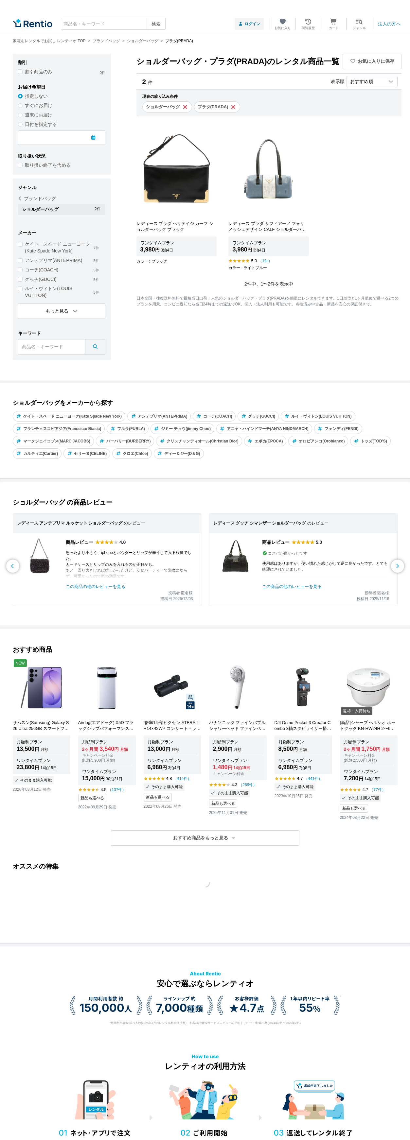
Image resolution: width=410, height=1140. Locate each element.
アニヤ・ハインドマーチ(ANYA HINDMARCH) (264, 428)
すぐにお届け (38, 105)
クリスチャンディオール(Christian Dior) (199, 441)
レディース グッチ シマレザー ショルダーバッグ (259, 523)
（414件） (182, 778)
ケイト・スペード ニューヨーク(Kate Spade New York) (57, 247)
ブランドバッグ (37, 198)
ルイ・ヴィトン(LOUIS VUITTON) (48, 292)
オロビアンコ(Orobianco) (318, 441)
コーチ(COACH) (41, 269)
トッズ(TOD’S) (370, 441)
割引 (22, 62)
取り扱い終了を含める (48, 165)
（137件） (117, 789)
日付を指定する (41, 124)
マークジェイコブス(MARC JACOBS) (53, 441)
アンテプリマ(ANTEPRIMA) (53, 260)
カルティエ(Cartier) (37, 453)
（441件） (313, 778)
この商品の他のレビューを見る (95, 586)
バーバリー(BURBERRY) (125, 441)
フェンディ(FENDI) (338, 428)
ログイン (249, 24)
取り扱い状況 (31, 156)
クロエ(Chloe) (132, 453)
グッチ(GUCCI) (40, 279)
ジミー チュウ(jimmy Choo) (182, 428)
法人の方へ (389, 23)
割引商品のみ (38, 71)
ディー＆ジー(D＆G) (178, 453)
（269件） (248, 785)
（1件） (265, 261)
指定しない (36, 96)
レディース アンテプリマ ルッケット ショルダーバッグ (70, 523)
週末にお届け (38, 114)
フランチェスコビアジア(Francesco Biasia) (58, 428)
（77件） (377, 789)
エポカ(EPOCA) (265, 441)
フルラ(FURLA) (127, 428)
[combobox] (113, 24)
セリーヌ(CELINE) (87, 453)
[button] (205, 838)
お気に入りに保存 (372, 61)
